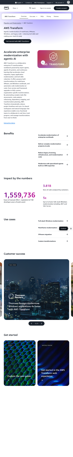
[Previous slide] (31, 323)
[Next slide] (42, 323)
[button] (61, 8)
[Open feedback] (71, 228)
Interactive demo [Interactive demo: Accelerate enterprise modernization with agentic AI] (9, 123)
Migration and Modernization (12, 23)
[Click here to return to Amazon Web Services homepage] (6, 9)
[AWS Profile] (68, 2)
